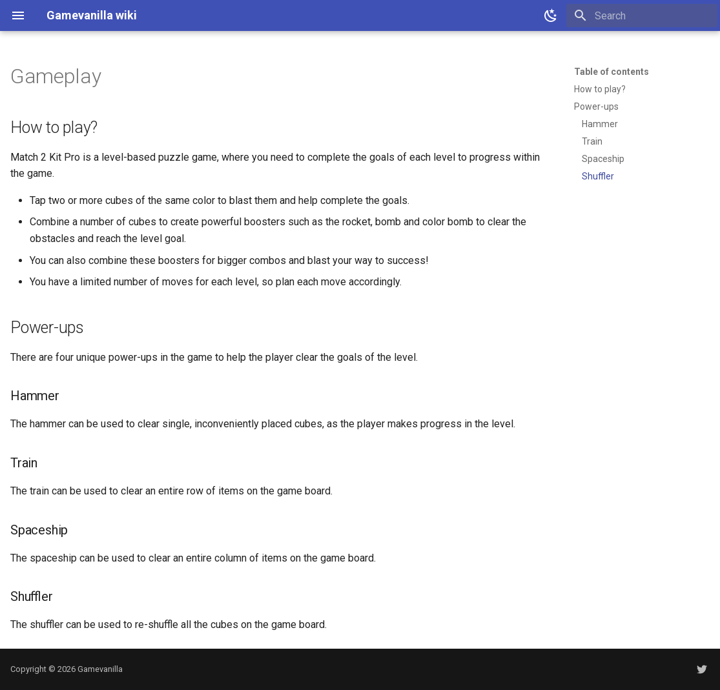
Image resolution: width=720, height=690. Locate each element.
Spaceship (603, 159)
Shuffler (598, 176)
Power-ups (596, 106)
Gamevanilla (100, 669)
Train (592, 141)
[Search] (641, 15)
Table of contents (611, 71)
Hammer (600, 124)
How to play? (600, 89)
